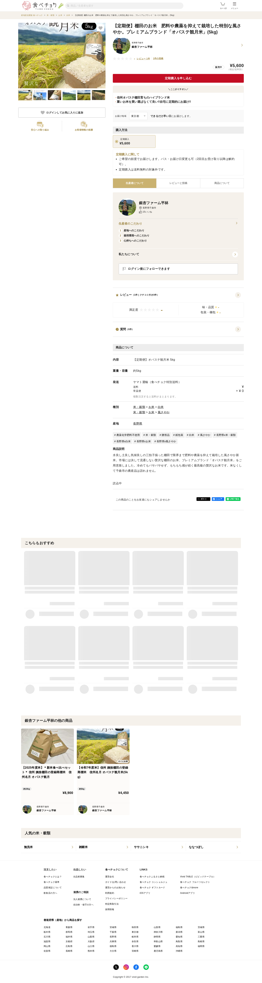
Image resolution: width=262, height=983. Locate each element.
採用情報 (109, 909)
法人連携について (82, 899)
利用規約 (109, 893)
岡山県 (47, 946)
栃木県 (47, 932)
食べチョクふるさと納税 (152, 876)
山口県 (91, 946)
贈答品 (166, 434)
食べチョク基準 (51, 882)
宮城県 (113, 927)
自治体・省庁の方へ (83, 904)
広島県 (69, 946)
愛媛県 (157, 946)
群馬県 (69, 932)
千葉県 (113, 932)
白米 (161, 407)
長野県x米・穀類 (226, 434)
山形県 (157, 927)
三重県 (201, 936)
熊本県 (91, 951)
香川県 (135, 946)
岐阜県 (135, 936)
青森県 (69, 927)
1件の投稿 (158, 58)
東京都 (135, 932)
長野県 (137, 423)
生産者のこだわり (178, 224)
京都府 (69, 941)
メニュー (234, 5)
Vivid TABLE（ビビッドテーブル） (197, 876)
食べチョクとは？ (53, 876)
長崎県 (69, 951)
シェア (219, 499)
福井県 (69, 936)
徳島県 (113, 946)
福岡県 (201, 946)
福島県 (179, 927)
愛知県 (179, 936)
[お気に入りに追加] (100, 28)
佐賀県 (47, 951)
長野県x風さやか (166, 441)
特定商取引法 (112, 904)
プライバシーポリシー (116, 898)
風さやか (164, 412)
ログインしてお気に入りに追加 (62, 112)
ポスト (204, 499)
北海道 (47, 927)
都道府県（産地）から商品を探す (63, 920)
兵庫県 (113, 941)
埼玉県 (91, 932)
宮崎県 (135, 951)
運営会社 (109, 876)
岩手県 (91, 927)
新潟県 (179, 932)
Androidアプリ (187, 893)
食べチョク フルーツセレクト (195, 882)
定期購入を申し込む (178, 78)
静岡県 (157, 936)
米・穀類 (139, 407)
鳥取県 (179, 941)
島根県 (201, 941)
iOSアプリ (145, 893)
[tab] (178, 183)
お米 (151, 407)
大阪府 (91, 941)
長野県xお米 (144, 441)
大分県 (113, 951)
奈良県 (135, 941)
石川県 (47, 936)
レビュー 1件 (143, 58)
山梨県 (91, 936)
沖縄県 (179, 951)
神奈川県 (158, 932)
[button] (178, 305)
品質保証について (53, 887)
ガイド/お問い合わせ (115, 882)
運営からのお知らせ (115, 887)
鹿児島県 (158, 951)
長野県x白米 (123, 441)
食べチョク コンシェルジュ (154, 882)
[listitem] (48, 847)
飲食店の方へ (50, 893)
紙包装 (179, 434)
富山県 (201, 932)
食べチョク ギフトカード (152, 887)
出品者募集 (79, 876)
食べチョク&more (189, 887)
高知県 (179, 946)
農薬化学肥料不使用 (128, 434)
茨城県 (201, 927)
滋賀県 (47, 941)
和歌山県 (158, 941)
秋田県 (135, 927)
